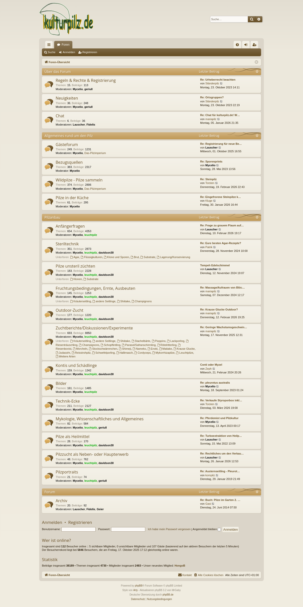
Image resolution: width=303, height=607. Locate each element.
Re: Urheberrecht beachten (217, 79)
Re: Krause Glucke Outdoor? (219, 309)
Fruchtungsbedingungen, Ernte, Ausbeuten (95, 288)
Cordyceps (143, 352)
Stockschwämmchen (103, 348)
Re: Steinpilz (208, 179)
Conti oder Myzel (211, 364)
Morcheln (80, 348)
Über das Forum (57, 71)
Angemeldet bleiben (207, 529)
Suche (51, 52)
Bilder (61, 383)
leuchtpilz (90, 234)
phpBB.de (167, 594)
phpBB (138, 585)
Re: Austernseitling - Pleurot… (220, 471)
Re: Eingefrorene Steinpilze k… (220, 196)
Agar (74, 257)
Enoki (152, 348)
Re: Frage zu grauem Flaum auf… (222, 225)
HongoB (179, 565)
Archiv (61, 500)
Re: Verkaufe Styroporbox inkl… (221, 400)
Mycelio (78, 89)
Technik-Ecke (68, 401)
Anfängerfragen (70, 226)
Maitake (165, 348)
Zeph (208, 368)
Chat (60, 116)
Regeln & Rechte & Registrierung (86, 80)
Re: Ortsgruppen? (212, 97)
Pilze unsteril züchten (75, 266)
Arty (135, 590)
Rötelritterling (167, 344)
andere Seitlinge (103, 301)
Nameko (139, 348)
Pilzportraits (67, 472)
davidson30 (106, 252)
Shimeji (125, 348)
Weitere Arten (65, 356)
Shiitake (123, 301)
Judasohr (63, 352)
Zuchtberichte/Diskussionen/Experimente (94, 328)
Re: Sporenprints (211, 161)
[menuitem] (237, 44)
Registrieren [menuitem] (255, 45)
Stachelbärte (141, 340)
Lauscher (79, 124)
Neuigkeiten (67, 98)
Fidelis (91, 124)
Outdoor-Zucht (69, 310)
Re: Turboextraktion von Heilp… (221, 435)
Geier (100, 509)
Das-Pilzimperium (95, 153)
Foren (65, 44)
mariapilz (210, 119)
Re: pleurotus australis (215, 382)
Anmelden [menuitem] (247, 45)
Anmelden (69, 52)
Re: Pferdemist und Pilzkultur (219, 418)
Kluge (208, 200)
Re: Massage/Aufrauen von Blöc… (222, 287)
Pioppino (159, 340)
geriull (88, 89)
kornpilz (210, 475)
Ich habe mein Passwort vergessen (169, 529)
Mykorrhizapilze (163, 352)
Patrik (208, 247)
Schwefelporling (103, 352)
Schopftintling (110, 344)
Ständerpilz (212, 83)
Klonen (76, 279)
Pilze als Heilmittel (72, 436)
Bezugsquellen (69, 162)
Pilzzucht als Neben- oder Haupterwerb (92, 454)
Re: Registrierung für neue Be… (221, 143)
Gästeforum (67, 144)
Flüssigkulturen (91, 257)
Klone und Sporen (116, 257)
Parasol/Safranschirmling (138, 344)
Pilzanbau (52, 217)
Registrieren (89, 52)
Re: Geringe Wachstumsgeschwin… (223, 327)
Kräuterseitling (80, 301)
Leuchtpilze (184, 352)
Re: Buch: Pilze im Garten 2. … (220, 499)
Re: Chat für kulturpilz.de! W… (220, 115)
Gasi (208, 503)
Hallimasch (124, 352)
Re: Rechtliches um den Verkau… (222, 453)
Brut (135, 257)
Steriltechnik (67, 244)
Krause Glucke (184, 348)
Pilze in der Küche (72, 197)
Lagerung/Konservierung (173, 257)
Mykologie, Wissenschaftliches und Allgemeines (100, 419)
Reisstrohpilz (81, 352)
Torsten (209, 182)
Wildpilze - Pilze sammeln (79, 180)
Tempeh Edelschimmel (215, 265)
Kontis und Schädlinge (76, 365)
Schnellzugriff (50, 45)
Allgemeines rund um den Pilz (68, 135)
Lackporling (175, 340)
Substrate (147, 257)
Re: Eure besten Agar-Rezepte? (220, 243)
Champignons (142, 301)
